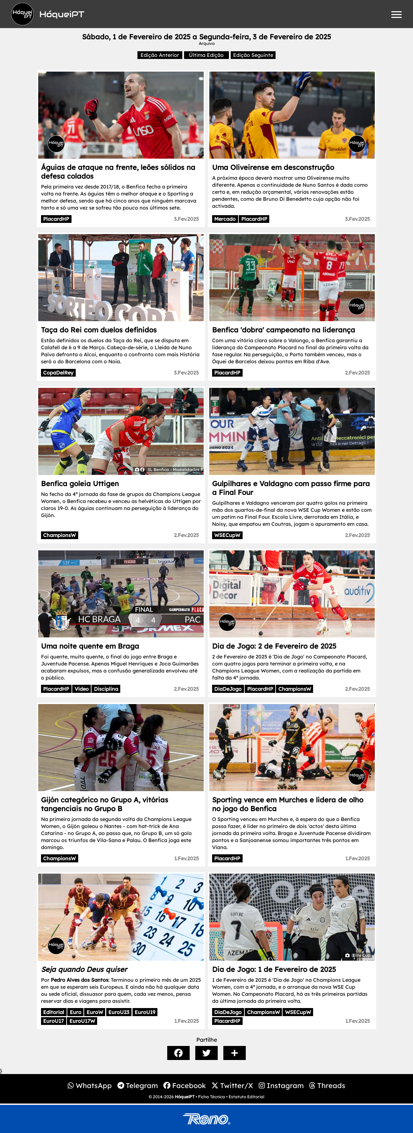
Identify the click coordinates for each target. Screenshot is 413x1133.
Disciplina (106, 689)
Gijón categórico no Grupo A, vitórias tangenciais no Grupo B (104, 804)
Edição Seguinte (253, 55)
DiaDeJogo (228, 689)
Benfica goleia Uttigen (80, 483)
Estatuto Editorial (246, 1096)
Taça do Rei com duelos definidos (99, 329)
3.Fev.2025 (186, 219)
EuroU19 (145, 1012)
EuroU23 (118, 1012)
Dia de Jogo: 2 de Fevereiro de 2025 (274, 646)
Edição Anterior (160, 55)
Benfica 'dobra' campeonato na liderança (283, 329)
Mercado (225, 219)
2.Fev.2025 (357, 373)
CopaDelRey (58, 373)
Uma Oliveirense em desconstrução (273, 167)
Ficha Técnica (211, 1096)
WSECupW (227, 535)
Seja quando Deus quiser (84, 969)
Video (82, 689)
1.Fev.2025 (186, 858)
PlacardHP (56, 219)
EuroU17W (82, 1021)
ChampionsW (59, 535)
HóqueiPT (185, 1096)
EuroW (95, 1012)
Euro (75, 1012)
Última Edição (206, 55)
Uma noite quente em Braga (90, 646)
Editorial (53, 1012)
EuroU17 (53, 1021)
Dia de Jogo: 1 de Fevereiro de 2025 (274, 969)
